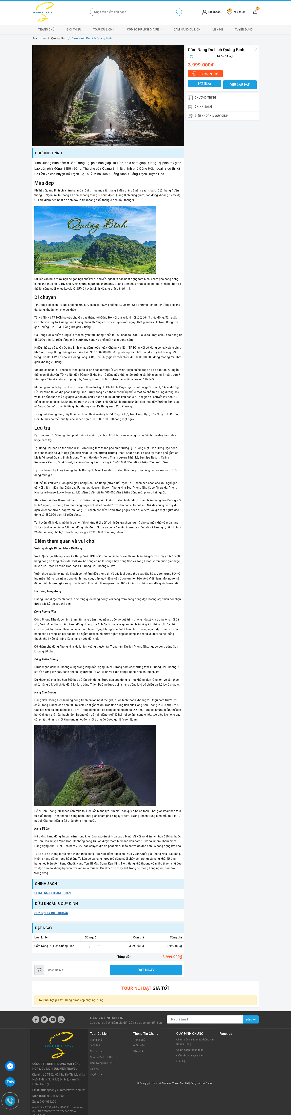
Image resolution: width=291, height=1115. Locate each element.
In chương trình (205, 73)
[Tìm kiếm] (176, 12)
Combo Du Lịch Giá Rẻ (144, 30)
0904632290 (55, 1068)
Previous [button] (35, 96)
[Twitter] (44, 1019)
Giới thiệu (73, 29)
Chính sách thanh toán (191, 1049)
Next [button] (181, 96)
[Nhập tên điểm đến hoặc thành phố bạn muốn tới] (130, 12)
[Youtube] (52, 1019)
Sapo (209, 1082)
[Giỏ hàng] (255, 11)
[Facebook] (35, 1019)
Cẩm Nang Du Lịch (187, 29)
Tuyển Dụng (244, 29)
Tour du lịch (104, 30)
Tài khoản (211, 12)
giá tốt (145, 988)
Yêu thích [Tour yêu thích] (236, 12)
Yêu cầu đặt (240, 84)
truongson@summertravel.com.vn (63, 1063)
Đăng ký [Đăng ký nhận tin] (251, 1019)
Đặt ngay (146, 970)
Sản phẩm (139, 1050)
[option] (108, 95)
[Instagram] (61, 1019)
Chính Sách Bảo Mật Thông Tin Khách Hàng (194, 1042)
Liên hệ (217, 29)
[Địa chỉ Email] (205, 1019)
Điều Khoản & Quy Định (191, 1055)
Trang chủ (46, 29)
